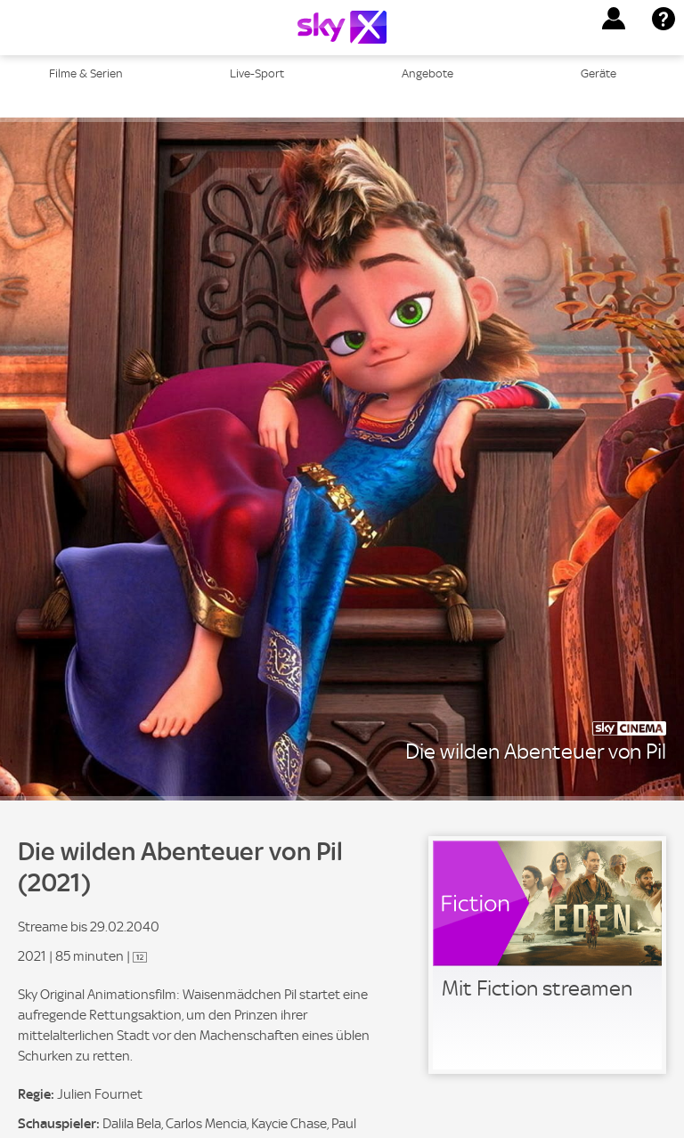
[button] (613, 18)
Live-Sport (257, 73)
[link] (547, 955)
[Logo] (342, 27)
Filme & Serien (86, 73)
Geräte (598, 73)
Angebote (427, 73)
